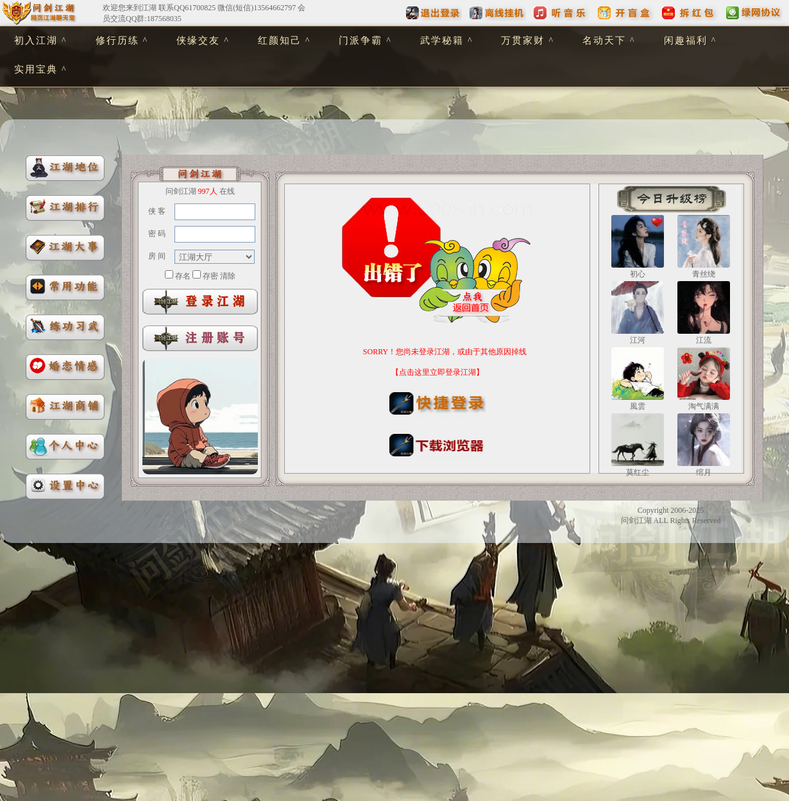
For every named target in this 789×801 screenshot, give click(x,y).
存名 (183, 275)
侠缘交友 (198, 40)
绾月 (703, 472)
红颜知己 (279, 40)
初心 (637, 274)
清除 (227, 275)
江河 (637, 340)
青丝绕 (703, 274)
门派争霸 (360, 40)
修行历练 (117, 40)
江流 (703, 340)
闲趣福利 (686, 40)
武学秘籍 (442, 40)
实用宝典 (36, 69)
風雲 (637, 406)
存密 (210, 275)
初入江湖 (36, 40)
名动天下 (604, 40)
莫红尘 (637, 472)
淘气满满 (703, 406)
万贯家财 (523, 40)
